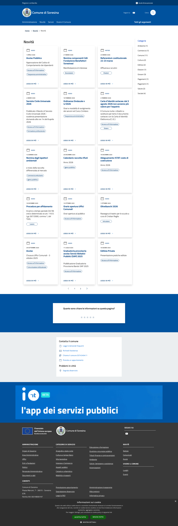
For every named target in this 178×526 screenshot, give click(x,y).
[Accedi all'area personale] (144, 3)
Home (27, 30)
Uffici (24, 459)
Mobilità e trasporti (63, 475)
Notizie (105, 50)
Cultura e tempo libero (64, 455)
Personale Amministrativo (32, 471)
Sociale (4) (142, 93)
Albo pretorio (94, 491)
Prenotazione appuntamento (67, 487)
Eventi (125, 474)
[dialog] (89, 512)
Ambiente (93, 459)
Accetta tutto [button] (80, 517)
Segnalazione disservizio (65, 491)
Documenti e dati (28, 475)
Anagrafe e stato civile (64, 451)
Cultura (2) (142, 60)
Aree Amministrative (30, 455)
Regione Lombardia (29, 3)
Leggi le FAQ (60, 495)
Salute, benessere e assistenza (101, 463)
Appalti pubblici (62, 467)
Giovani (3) (142, 74)
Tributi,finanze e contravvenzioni (102, 455)
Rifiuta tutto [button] (98, 517)
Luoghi (125, 470)
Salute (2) (141, 88)
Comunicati (127, 455)
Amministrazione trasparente (100, 487)
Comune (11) (142, 55)
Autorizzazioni (94, 467)
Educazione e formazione (99, 447)
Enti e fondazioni (28, 463)
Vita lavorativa (61, 459)
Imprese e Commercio (64, 463)
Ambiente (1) (143, 45)
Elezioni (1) (142, 69)
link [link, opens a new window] (111, 512)
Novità (35, 30)
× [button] (175, 501)
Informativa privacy (96, 495)
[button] (89, 522)
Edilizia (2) (142, 64)
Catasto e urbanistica (64, 471)
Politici (24, 467)
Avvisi (30, 50)
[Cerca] (153, 12)
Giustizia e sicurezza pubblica (100, 451)
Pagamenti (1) (143, 79)
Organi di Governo (29, 451)
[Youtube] (133, 12)
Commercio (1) (143, 50)
